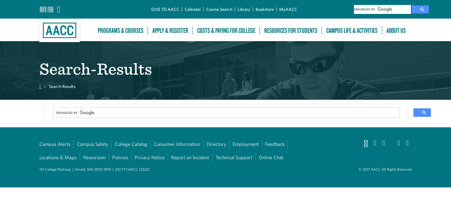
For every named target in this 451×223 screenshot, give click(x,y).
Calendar (193, 9)
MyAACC (288, 9)
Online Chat (271, 157)
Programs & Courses (120, 30)
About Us (396, 30)
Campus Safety (92, 144)
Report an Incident (190, 157)
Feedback (274, 144)
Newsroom (94, 157)
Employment (246, 144)
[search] (382, 9)
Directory (216, 144)
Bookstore (265, 9)
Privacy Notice (150, 157)
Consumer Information (177, 144)
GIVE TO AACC (165, 9)
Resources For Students (290, 30)
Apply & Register (170, 30)
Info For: (47, 9)
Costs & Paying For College (226, 30)
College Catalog (131, 144)
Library (244, 9)
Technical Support (234, 157)
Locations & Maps (58, 157)
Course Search (219, 9)
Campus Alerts (54, 144)
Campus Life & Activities (351, 30)
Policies (120, 157)
